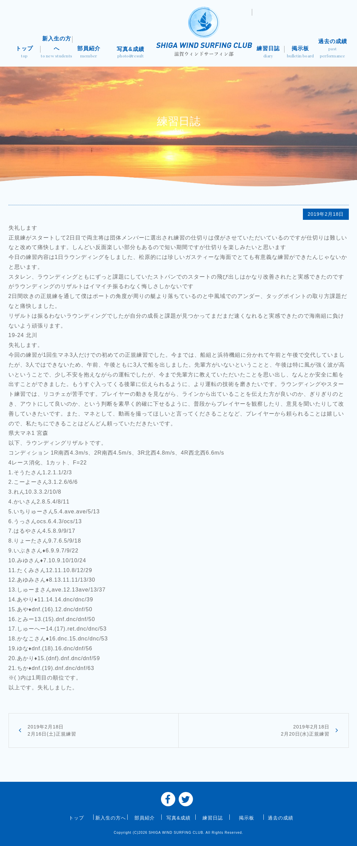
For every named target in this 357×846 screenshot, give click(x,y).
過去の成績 (332, 49)
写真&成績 (130, 52)
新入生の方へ (56, 47)
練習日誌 (268, 53)
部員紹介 (88, 53)
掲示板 (301, 53)
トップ (24, 53)
